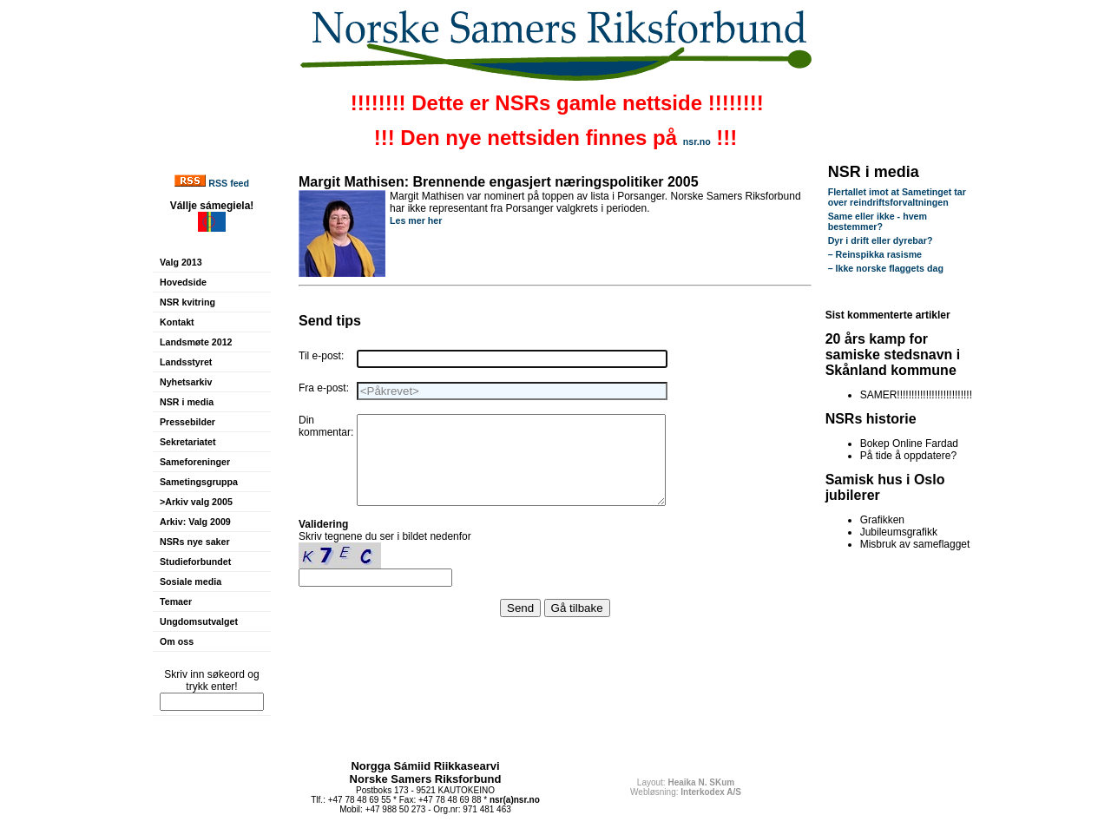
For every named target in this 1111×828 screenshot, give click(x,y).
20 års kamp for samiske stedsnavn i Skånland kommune (893, 355)
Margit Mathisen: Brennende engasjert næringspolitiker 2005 (499, 181)
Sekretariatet (188, 442)
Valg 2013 (181, 262)
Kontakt (177, 322)
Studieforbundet (195, 561)
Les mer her (416, 220)
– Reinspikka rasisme (875, 254)
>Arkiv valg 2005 (196, 501)
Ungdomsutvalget (199, 621)
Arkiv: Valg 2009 (195, 521)
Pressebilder (187, 422)
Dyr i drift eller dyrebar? (880, 240)
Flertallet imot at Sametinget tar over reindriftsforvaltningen (897, 197)
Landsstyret (186, 362)
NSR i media (187, 402)
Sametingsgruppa (199, 481)
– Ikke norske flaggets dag (885, 268)
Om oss (177, 641)
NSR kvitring (187, 302)
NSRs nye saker (195, 541)
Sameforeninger (195, 462)
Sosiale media (190, 581)
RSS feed (228, 183)
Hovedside (183, 282)
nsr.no (697, 141)
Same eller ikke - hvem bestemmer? (877, 221)
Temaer (176, 601)
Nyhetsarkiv (186, 382)
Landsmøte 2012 (196, 342)
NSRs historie (871, 418)
